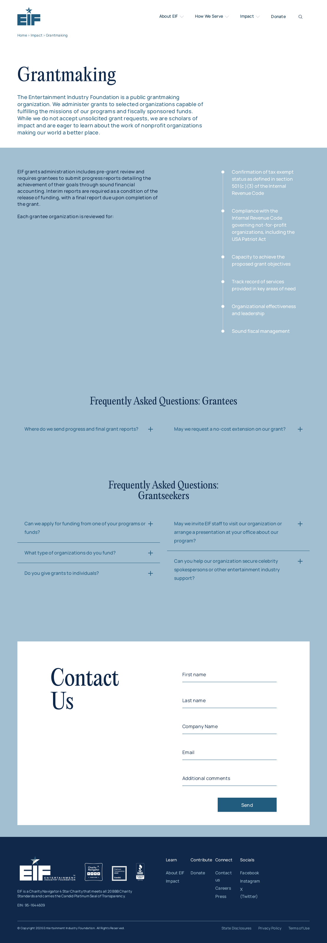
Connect (223, 860)
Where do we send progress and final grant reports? (81, 429)
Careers (223, 888)
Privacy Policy (270, 928)
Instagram (250, 881)
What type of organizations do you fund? (70, 552)
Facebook (249, 872)
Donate (278, 16)
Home (22, 35)
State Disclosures (237, 928)
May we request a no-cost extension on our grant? (230, 429)
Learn (171, 860)
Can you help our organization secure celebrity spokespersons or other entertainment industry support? (227, 569)
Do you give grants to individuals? (61, 573)
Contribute (201, 860)
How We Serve (212, 16)
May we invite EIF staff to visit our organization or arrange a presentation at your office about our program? (228, 532)
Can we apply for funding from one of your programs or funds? (85, 527)
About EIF (172, 16)
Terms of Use (299, 928)
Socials (247, 860)
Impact (250, 16)
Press (220, 896)
